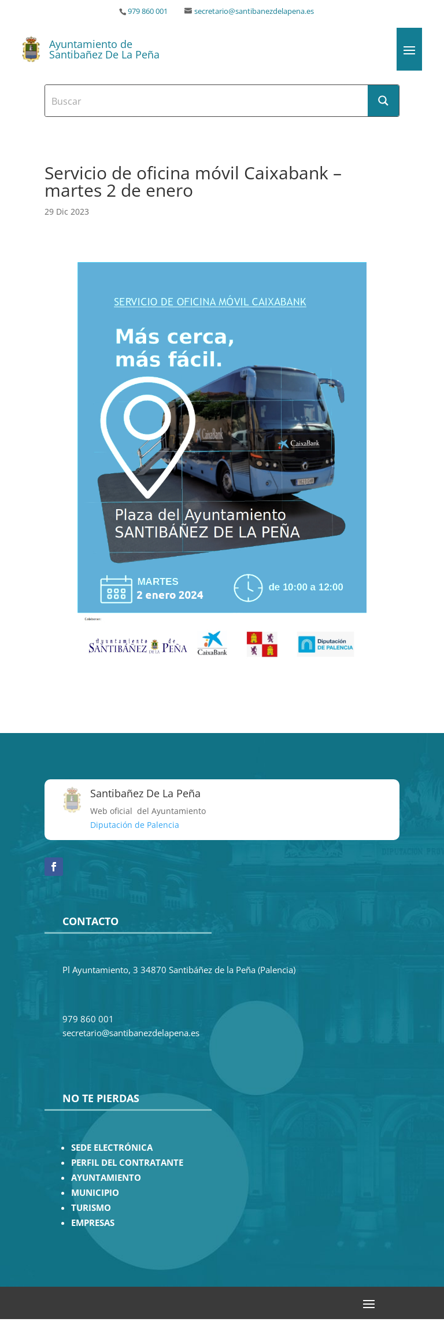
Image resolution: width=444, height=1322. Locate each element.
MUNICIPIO (95, 1193)
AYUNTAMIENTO (106, 1178)
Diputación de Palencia (134, 824)
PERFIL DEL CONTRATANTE (127, 1163)
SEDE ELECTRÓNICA (112, 1147)
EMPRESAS (92, 1223)
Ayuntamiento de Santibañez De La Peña (104, 49)
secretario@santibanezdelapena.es (254, 11)
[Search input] (206, 100)
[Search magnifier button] (383, 100)
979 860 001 (148, 11)
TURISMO (91, 1208)
